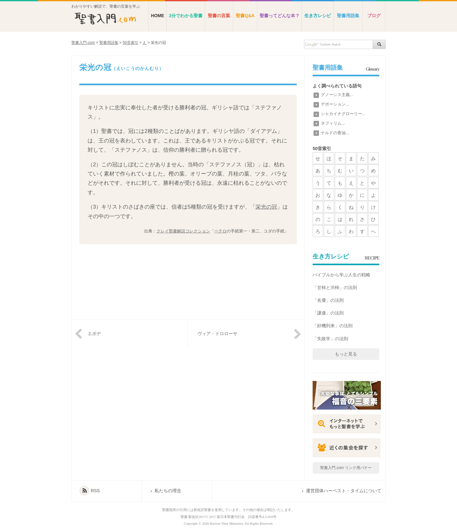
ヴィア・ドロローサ (217, 333)
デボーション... (335, 104)
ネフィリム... (333, 123)
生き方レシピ (317, 15)
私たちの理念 (168, 490)
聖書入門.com (83, 42)
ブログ (374, 15)
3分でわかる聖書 (185, 15)
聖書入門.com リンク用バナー (345, 468)
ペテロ (220, 231)
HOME (157, 15)
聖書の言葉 (219, 15)
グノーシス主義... (337, 94)
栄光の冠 (266, 207)
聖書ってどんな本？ (280, 15)
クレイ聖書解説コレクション (183, 231)
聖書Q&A (245, 15)
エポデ (94, 333)
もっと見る (346, 353)
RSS (95, 490)
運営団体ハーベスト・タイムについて (343, 490)
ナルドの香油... (335, 132)
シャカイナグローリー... (343, 113)
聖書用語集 (348, 15)
